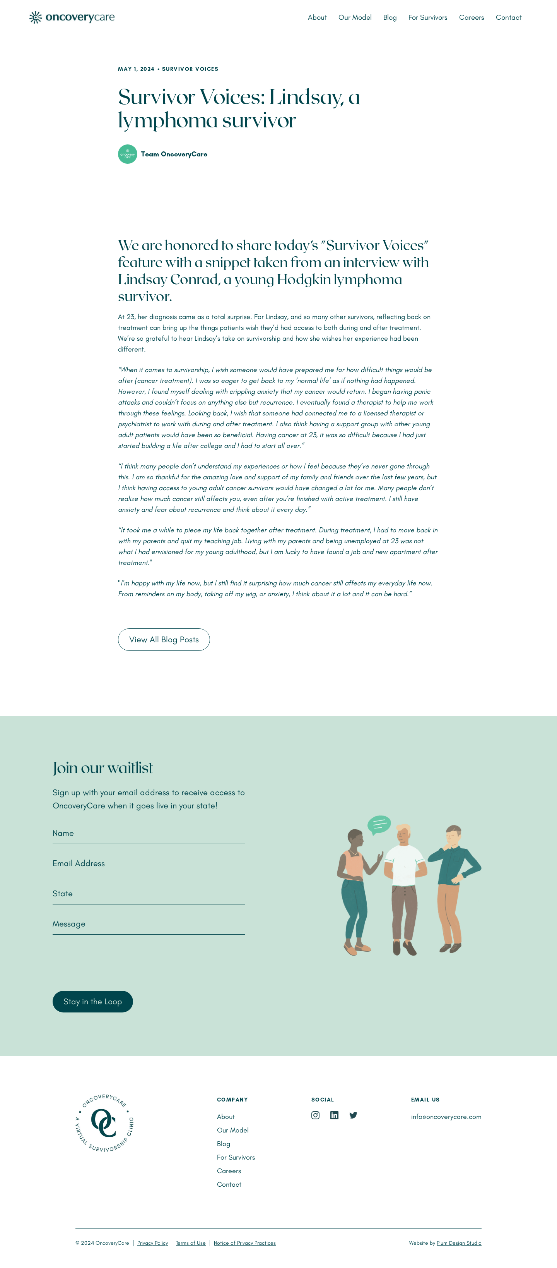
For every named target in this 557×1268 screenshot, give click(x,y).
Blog (390, 17)
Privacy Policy (152, 1243)
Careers (471, 17)
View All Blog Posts (164, 639)
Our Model (355, 17)
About (317, 17)
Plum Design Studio (459, 1243)
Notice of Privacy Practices (245, 1243)
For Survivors (428, 17)
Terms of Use (191, 1243)
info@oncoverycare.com (446, 1116)
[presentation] (111, 962)
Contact (509, 17)
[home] (109, 17)
